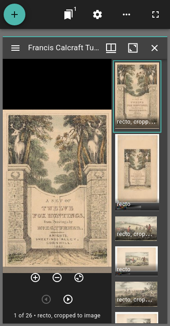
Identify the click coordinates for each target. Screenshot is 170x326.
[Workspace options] (126, 14)
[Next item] (68, 299)
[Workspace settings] (97, 14)
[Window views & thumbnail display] (111, 48)
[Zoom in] (35, 277)
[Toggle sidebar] (15, 48)
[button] (137, 96)
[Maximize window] (133, 48)
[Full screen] (155, 14)
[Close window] (154, 48)
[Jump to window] (68, 14)
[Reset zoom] (79, 277)
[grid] (139, 191)
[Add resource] (14, 14)
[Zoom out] (57, 277)
